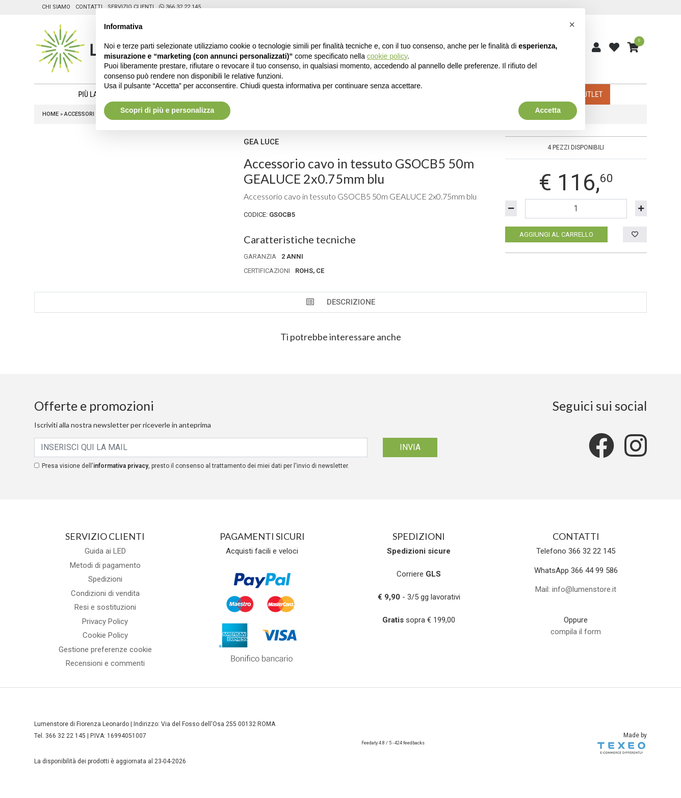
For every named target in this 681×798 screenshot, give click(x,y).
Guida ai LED (105, 551)
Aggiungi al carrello (556, 234)
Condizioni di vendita (105, 593)
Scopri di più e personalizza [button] (167, 110)
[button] (572, 24)
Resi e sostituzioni (105, 607)
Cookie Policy (105, 635)
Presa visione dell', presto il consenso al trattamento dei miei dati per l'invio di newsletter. (195, 465)
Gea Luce (261, 141)
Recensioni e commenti (105, 663)
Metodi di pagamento (105, 565)
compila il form (576, 631)
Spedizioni (105, 579)
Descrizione (340, 302)
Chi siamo (56, 7)
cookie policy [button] (387, 56)
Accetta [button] (548, 110)
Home (50, 114)
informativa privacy (120, 465)
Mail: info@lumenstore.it (575, 589)
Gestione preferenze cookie (105, 649)
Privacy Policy (105, 621)
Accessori (79, 114)
